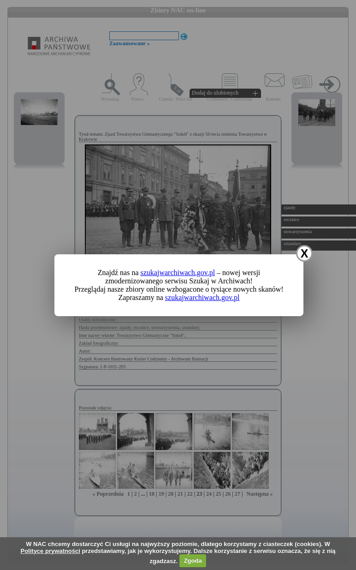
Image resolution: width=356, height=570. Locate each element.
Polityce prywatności (50, 550)
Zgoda (193, 560)
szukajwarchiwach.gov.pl (178, 272)
